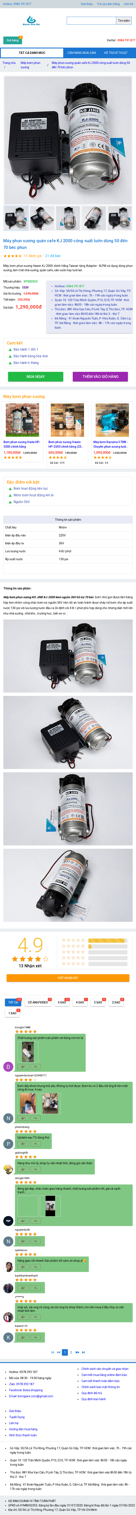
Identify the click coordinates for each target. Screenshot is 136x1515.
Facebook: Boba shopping (26, 1390)
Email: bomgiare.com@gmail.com (31, 1396)
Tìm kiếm (124, 20)
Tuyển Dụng (17, 1417)
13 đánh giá (33, 256)
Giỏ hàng (13, 40)
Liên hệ (128, 4)
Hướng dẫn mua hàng (23, 1429)
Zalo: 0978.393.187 (21, 1384)
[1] (52, 1352)
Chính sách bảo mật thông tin (101, 1387)
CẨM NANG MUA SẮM (81, 52)
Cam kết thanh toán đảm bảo (101, 1381)
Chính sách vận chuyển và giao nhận (105, 1369)
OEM (25, 287)
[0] (59, 1352)
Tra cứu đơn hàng (108, 4)
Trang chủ (9, 66)
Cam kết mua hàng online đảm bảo (104, 1375)
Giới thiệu (15, 1411)
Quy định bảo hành (94, 1399)
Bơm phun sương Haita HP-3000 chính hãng (32, 444)
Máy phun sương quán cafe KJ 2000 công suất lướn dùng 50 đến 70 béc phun (91, 65)
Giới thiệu (87, 4)
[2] (71, 1352)
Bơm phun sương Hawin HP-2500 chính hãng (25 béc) (75, 444)
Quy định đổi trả (92, 1393)
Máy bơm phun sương (30, 65)
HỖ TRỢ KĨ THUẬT (116, 52)
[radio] (15, 959)
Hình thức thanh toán (23, 1435)
